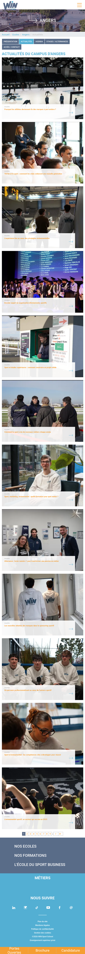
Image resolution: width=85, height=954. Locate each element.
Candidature (70, 950)
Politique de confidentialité (42, 929)
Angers (25, 34)
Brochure (42, 950)
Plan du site (43, 921)
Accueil (6, 34)
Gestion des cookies (42, 933)
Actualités (26, 41)
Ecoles (15, 34)
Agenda (39, 41)
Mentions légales (42, 925)
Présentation (10, 41)
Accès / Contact (12, 47)
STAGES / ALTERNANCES (57, 41)
